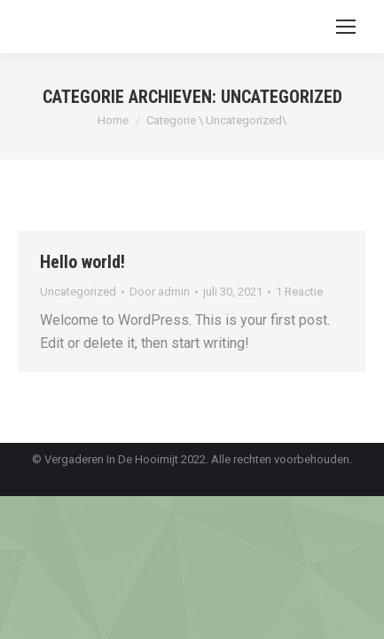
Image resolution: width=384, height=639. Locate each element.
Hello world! (82, 261)
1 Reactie (299, 291)
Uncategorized (78, 291)
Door (159, 291)
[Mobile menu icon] (346, 26)
